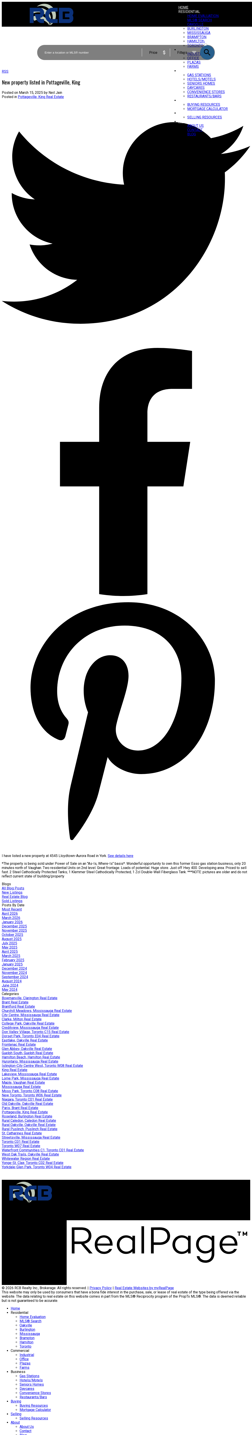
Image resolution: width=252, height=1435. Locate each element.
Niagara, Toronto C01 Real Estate (27, 1099)
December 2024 (14, 968)
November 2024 (14, 973)
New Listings (12, 892)
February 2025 (13, 960)
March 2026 (11, 918)
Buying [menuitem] (184, 100)
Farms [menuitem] (24, 1367)
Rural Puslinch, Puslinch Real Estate (29, 1129)
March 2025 (11, 956)
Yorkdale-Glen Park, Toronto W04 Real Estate (36, 1167)
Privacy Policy (100, 1288)
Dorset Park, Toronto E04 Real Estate (30, 1036)
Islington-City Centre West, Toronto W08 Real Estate (42, 1066)
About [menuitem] (183, 121)
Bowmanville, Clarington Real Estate (29, 998)
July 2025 (9, 943)
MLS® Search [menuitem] (199, 20)
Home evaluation (143, 1200)
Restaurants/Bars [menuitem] (204, 96)
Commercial (20, 1351)
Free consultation (143, 1204)
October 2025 (12, 935)
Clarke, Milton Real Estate (22, 1019)
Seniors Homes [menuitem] (201, 83)
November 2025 (14, 930)
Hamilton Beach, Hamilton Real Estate (31, 1057)
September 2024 (15, 977)
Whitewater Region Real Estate (26, 1158)
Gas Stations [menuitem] (199, 75)
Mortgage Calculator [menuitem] (207, 109)
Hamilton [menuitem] (26, 1342)
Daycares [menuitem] (196, 88)
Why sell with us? (143, 1196)
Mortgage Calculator (81, 1200)
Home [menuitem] (183, 7)
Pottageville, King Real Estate (41, 97)
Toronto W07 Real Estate (21, 1146)
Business (186, 71)
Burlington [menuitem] (27, 1329)
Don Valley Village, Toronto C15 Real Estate (35, 1032)
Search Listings (78, 1204)
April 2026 (10, 913)
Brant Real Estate (15, 1002)
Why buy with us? (79, 1196)
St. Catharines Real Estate (22, 1133)
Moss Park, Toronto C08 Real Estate (30, 1091)
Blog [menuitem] (191, 134)
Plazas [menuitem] (25, 1363)
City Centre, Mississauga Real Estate (30, 1015)
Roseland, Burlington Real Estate (27, 1116)
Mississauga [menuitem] (30, 1334)
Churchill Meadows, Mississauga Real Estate (37, 1011)
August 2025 (12, 939)
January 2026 (12, 922)
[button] (214, 1218)
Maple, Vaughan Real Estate (23, 1082)
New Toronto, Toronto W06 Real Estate (32, 1095)
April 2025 (10, 951)
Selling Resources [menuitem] (204, 117)
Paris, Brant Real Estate (20, 1108)
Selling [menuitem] (185, 113)
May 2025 (9, 947)
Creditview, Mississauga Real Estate (30, 1028)
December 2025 (14, 926)
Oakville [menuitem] (195, 24)
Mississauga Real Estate (21, 1087)
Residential (189, 12)
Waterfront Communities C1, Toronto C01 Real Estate (43, 1150)
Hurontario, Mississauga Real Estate (30, 1061)
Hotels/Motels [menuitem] (201, 79)
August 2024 (12, 981)
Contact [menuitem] (195, 130)
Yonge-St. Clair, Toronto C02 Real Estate (32, 1163)
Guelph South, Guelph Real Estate (27, 1053)
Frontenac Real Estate (19, 1044)
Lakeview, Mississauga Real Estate (29, 1074)
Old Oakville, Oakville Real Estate (27, 1104)
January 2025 (12, 964)
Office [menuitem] (24, 1359)
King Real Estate (14, 1070)
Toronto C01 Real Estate (20, 1142)
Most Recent (12, 909)
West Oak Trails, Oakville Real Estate (30, 1154)
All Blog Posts (13, 888)
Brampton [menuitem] (27, 1338)
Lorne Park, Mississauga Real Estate (30, 1078)
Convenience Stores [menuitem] (206, 92)
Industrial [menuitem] (27, 1355)
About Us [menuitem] (195, 126)
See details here (120, 856)
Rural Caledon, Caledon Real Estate (29, 1120)
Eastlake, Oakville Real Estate (25, 1040)
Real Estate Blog (15, 897)
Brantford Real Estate (18, 1006)
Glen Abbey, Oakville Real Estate (27, 1049)
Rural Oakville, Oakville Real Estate (29, 1125)
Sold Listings (12, 901)
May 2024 (9, 989)
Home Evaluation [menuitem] (203, 16)
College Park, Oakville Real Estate (28, 1023)
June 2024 (10, 985)
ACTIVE (209, 41)
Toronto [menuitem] (25, 1346)
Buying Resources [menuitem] (203, 104)
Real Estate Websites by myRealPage (144, 1288)
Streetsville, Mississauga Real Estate (31, 1137)
